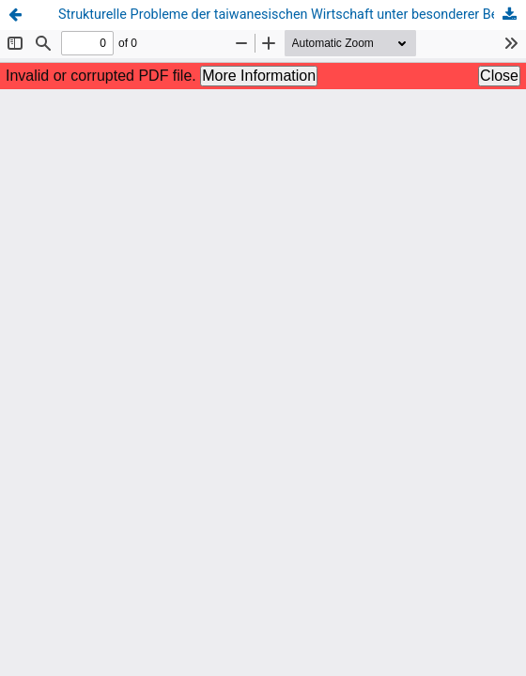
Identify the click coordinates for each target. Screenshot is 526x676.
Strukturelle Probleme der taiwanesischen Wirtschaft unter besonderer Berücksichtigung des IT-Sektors (292, 15)
